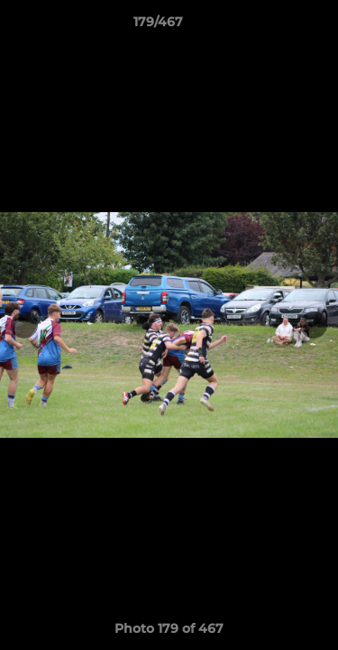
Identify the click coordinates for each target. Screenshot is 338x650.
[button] (273, 26)
